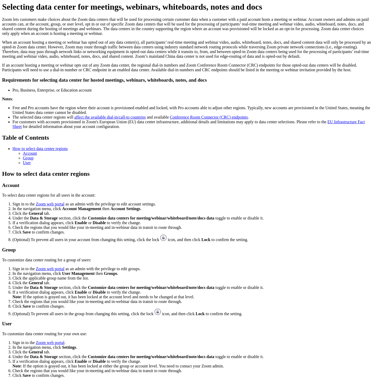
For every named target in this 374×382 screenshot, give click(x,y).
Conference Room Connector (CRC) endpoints (209, 117)
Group (28, 158)
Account (30, 153)
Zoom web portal (50, 204)
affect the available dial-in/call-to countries (110, 117)
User (27, 162)
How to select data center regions (40, 148)
